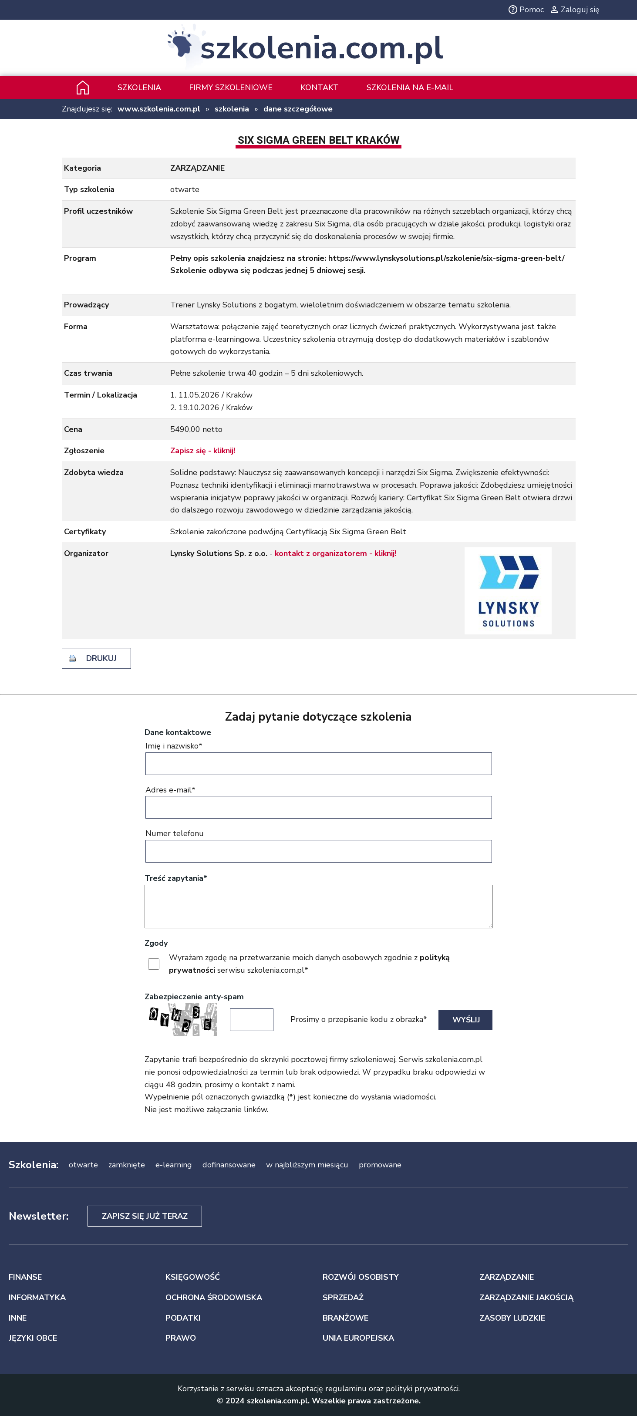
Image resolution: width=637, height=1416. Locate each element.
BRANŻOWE (345, 1318)
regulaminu (346, 1388)
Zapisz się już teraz (145, 1216)
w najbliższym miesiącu (307, 1165)
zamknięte (126, 1165)
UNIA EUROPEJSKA (358, 1338)
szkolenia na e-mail (410, 87)
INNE (18, 1318)
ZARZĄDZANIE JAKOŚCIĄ (526, 1297)
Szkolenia (139, 87)
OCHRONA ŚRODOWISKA (213, 1297)
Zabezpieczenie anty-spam (194, 996)
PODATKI (183, 1318)
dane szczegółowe (298, 109)
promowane (380, 1165)
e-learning (173, 1165)
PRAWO (180, 1338)
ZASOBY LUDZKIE (512, 1318)
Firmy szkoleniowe (231, 87)
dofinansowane (229, 1165)
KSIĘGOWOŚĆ (192, 1277)
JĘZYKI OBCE (33, 1338)
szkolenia (232, 109)
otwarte (83, 1165)
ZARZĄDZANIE (506, 1277)
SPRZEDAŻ (343, 1297)
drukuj (101, 658)
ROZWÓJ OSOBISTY (361, 1277)
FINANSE (25, 1277)
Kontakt (319, 87)
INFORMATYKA (37, 1297)
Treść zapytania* (176, 878)
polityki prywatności (422, 1388)
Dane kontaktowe (178, 732)
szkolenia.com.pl (322, 48)
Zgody (156, 943)
